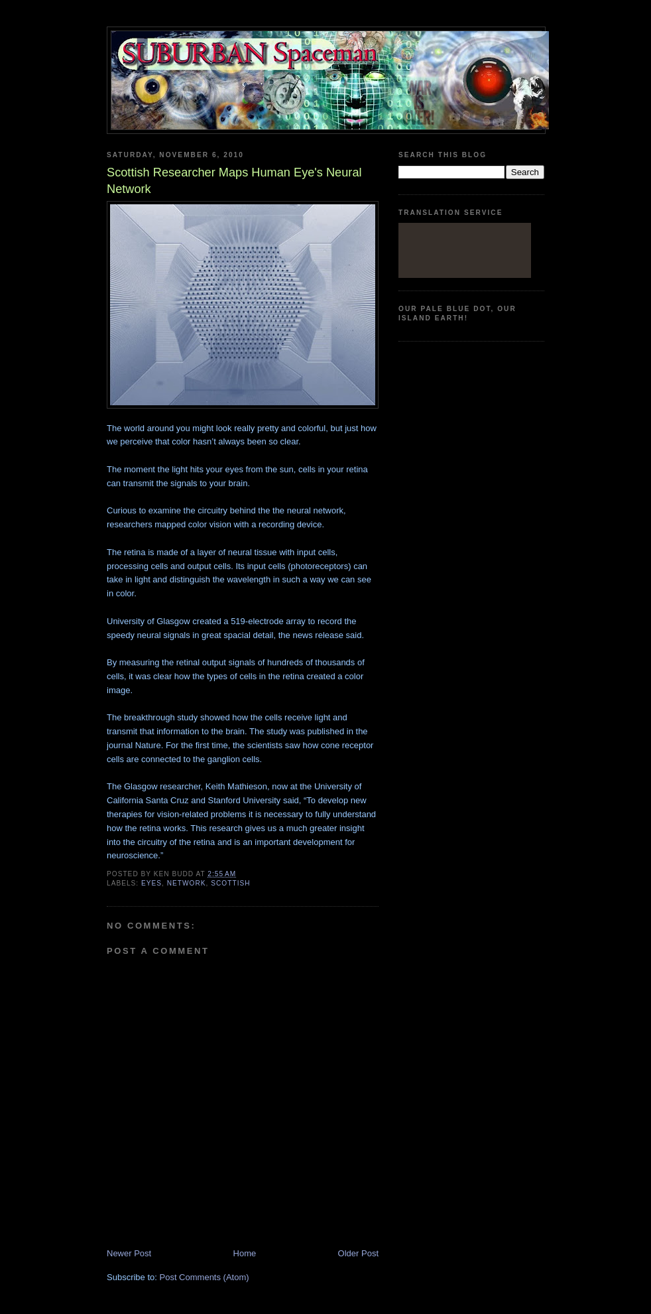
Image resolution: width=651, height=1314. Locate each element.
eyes (151, 883)
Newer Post (129, 1253)
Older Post (358, 1253)
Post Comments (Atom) (204, 1277)
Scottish (230, 883)
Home (245, 1253)
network (186, 883)
